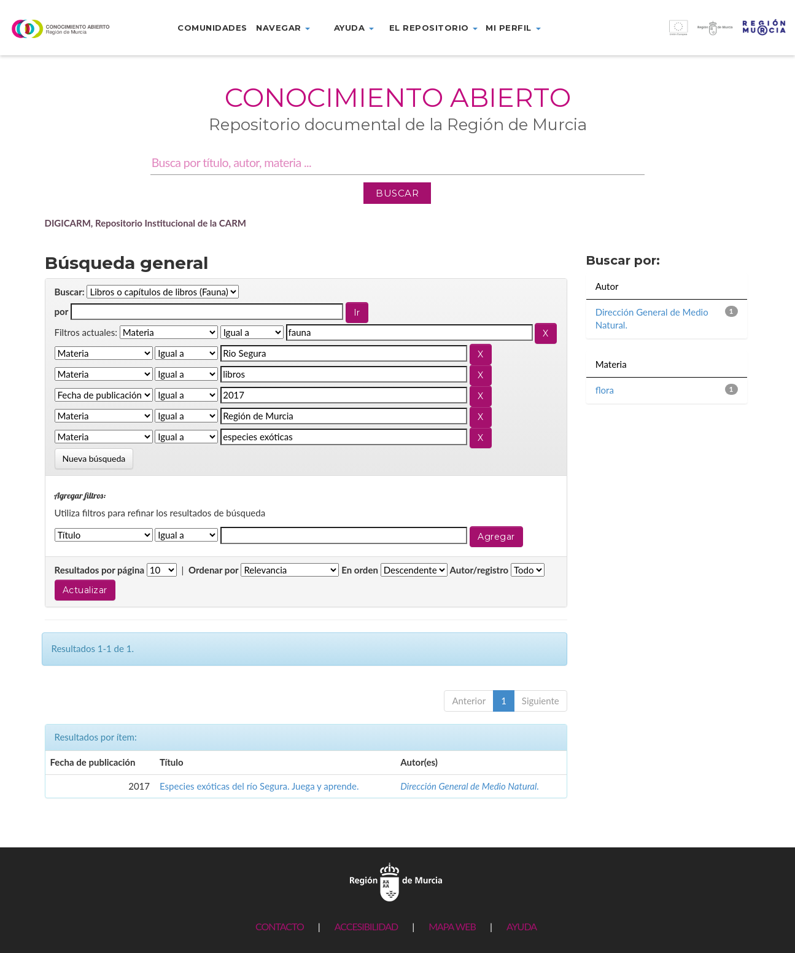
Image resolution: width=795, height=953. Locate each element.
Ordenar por (213, 569)
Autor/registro (479, 569)
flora (604, 389)
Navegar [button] (283, 28)
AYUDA (521, 926)
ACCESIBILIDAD (366, 926)
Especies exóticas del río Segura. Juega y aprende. (259, 786)
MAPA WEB (452, 926)
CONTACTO (279, 926)
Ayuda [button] (354, 28)
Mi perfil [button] (513, 28)
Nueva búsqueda (94, 458)
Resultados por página (100, 569)
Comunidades (212, 28)
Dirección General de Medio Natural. (469, 786)
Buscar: (70, 291)
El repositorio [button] (433, 28)
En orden (359, 569)
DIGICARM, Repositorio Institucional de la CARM (146, 222)
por (62, 311)
